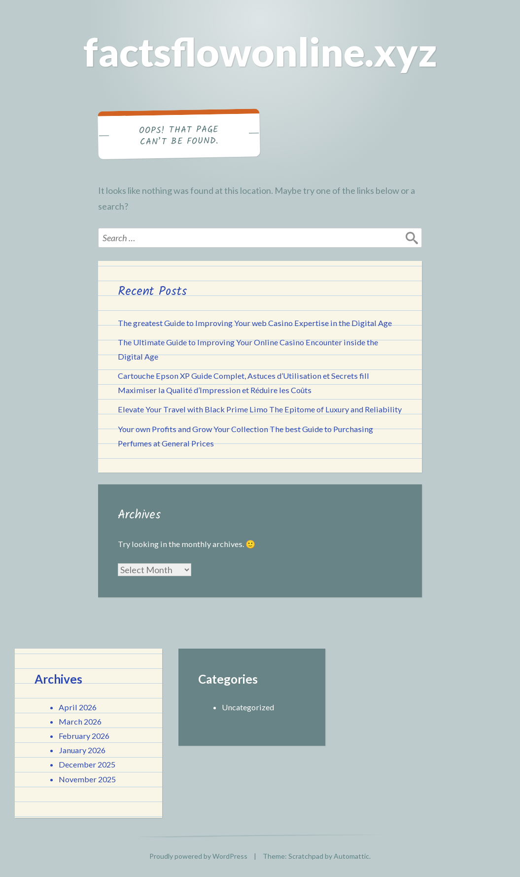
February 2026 (84, 735)
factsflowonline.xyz (260, 51)
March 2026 (80, 721)
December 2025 (87, 764)
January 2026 (82, 750)
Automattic (351, 856)
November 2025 (87, 779)
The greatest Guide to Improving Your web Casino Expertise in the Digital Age (255, 323)
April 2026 (78, 707)
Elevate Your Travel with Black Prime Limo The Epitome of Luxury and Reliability (260, 409)
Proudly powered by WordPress (198, 856)
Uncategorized (248, 707)
